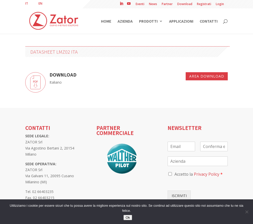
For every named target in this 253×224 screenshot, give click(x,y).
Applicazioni (181, 21)
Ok (127, 217)
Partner (167, 4)
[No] (246, 211)
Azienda (125, 21)
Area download (206, 76)
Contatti (209, 21)
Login (220, 4)
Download (184, 4)
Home (106, 21)
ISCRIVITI (179, 195)
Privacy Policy (206, 174)
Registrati (204, 4)
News (153, 4)
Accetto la (198, 174)
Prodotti (148, 21)
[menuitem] (26, 3)
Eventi (140, 4)
